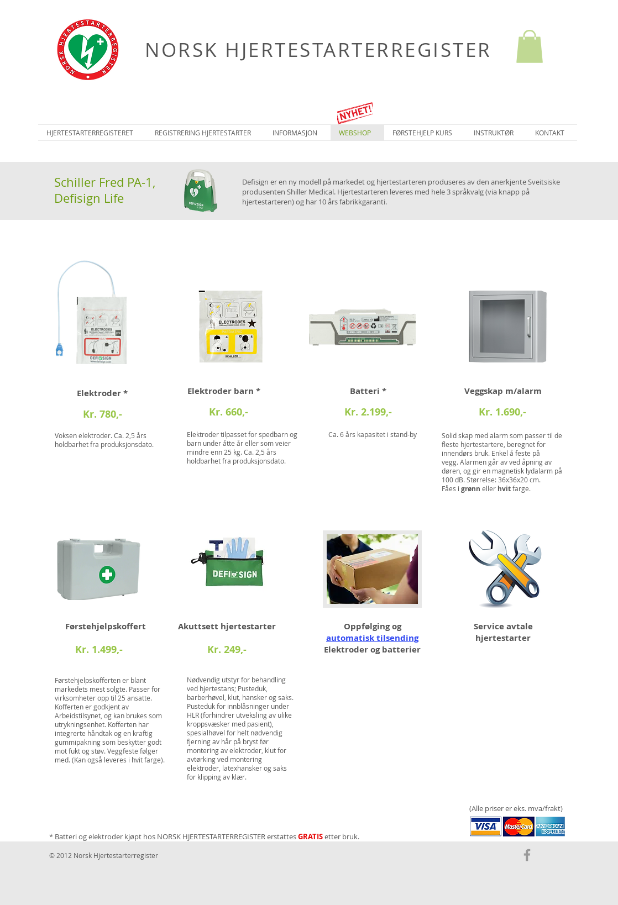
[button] (529, 46)
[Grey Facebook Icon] (527, 855)
